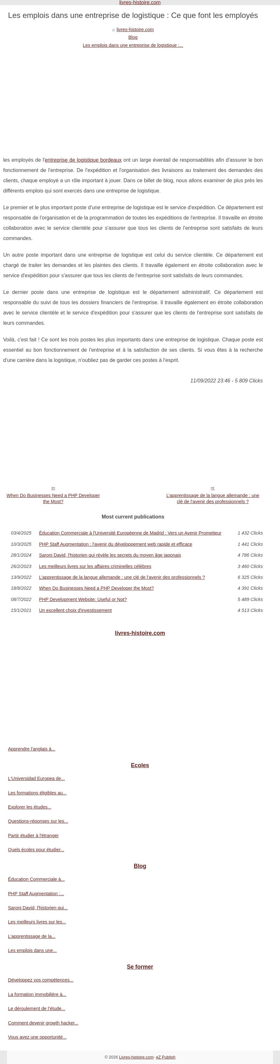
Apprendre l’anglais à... (31, 748)
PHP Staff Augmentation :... (36, 893)
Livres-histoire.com (136, 1057)
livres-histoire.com (135, 29)
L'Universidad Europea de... (36, 778)
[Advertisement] (133, 97)
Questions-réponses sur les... (38, 821)
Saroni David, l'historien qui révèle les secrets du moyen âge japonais (110, 555)
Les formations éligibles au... (37, 792)
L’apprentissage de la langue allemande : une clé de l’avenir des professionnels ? (212, 498)
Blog (133, 37)
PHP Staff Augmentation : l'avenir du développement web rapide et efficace (115, 544)
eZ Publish (165, 1057)
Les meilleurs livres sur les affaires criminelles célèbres (95, 566)
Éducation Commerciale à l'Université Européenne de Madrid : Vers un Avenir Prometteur (130, 533)
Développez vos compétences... (40, 979)
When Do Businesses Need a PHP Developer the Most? (53, 498)
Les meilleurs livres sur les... (37, 921)
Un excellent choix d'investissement (75, 610)
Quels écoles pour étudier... (36, 849)
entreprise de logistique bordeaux (83, 160)
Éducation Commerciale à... (36, 879)
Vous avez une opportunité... (37, 1037)
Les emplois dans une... (32, 950)
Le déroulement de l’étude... (36, 1008)
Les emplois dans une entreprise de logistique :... (133, 45)
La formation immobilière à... (37, 994)
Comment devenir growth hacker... (43, 1022)
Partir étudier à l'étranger (33, 835)
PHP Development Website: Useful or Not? (83, 599)
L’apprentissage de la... (31, 936)
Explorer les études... (29, 807)
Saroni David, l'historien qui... (38, 907)
